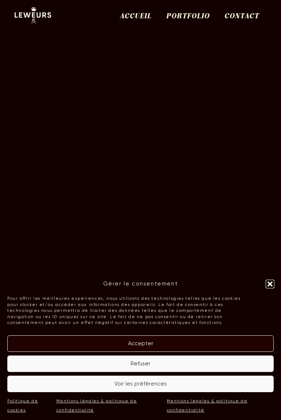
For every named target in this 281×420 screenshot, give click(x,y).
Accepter (140, 343)
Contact (241, 17)
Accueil (135, 17)
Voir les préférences (141, 383)
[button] (270, 284)
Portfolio (188, 17)
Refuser (140, 363)
